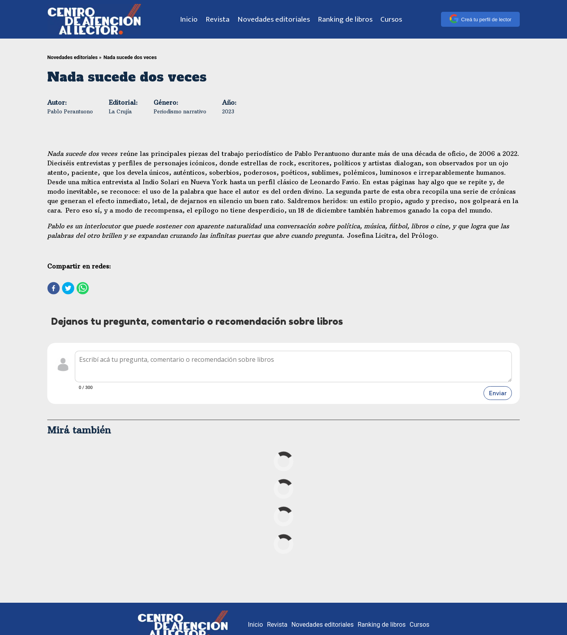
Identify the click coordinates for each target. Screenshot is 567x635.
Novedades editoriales (273, 19)
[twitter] (68, 289)
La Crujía (120, 111)
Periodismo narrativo (180, 111)
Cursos (391, 19)
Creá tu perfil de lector (480, 19)
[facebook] (53, 289)
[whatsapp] (82, 289)
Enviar (497, 393)
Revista (218, 19)
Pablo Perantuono (70, 111)
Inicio (189, 19)
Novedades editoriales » (74, 57)
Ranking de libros (345, 19)
